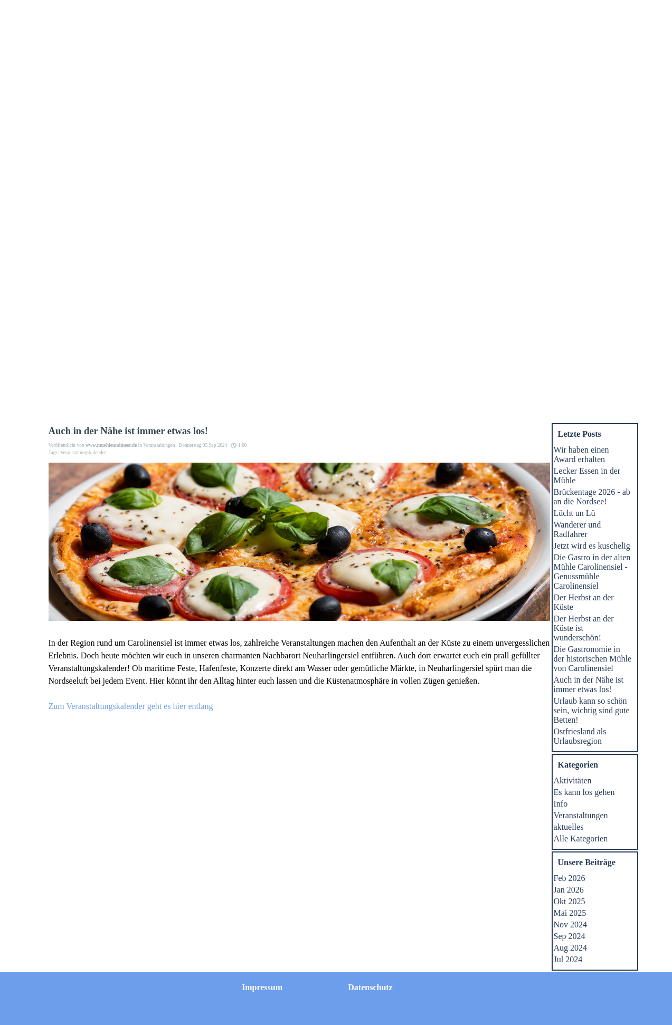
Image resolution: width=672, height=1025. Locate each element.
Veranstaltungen (517, 146)
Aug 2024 (571, 947)
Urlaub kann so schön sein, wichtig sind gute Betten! (592, 710)
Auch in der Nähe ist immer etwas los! (588, 684)
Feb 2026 (569, 878)
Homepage (233, 13)
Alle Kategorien (581, 838)
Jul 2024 (568, 959)
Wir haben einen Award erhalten (581, 454)
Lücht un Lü (574, 513)
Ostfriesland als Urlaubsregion (580, 736)
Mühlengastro (436, 146)
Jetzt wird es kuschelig (592, 545)
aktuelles (569, 826)
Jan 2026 (569, 889)
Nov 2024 (571, 924)
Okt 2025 (569, 901)
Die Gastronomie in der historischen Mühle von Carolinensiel (593, 659)
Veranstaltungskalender (83, 452)
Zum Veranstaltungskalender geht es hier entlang (131, 706)
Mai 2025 (570, 912)
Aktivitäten (573, 780)
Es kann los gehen (584, 792)
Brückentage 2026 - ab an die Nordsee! (592, 496)
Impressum (383, 13)
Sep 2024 (569, 936)
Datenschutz (458, 13)
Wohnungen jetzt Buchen (355, 151)
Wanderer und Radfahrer (577, 529)
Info (561, 803)
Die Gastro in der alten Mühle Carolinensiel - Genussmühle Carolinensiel (592, 571)
